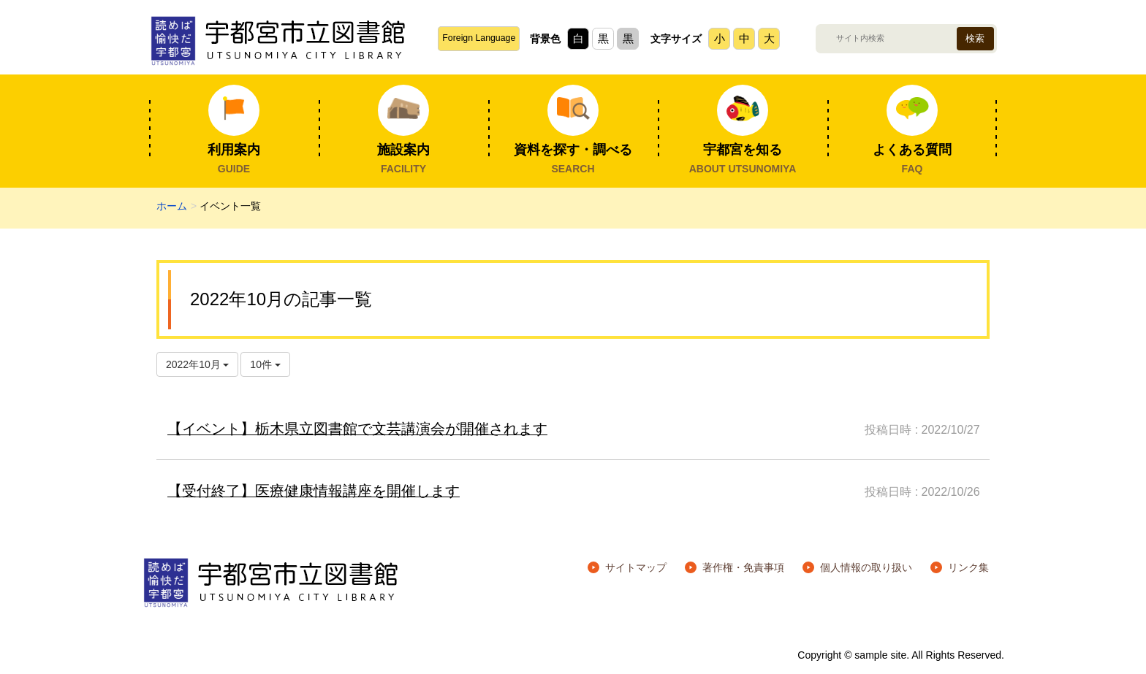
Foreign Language (478, 38)
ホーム (171, 206)
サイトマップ (636, 567)
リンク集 (968, 567)
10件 (265, 364)
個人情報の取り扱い (866, 567)
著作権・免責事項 (743, 567)
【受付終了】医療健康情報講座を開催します (313, 491)
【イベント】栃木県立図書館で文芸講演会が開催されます (357, 429)
